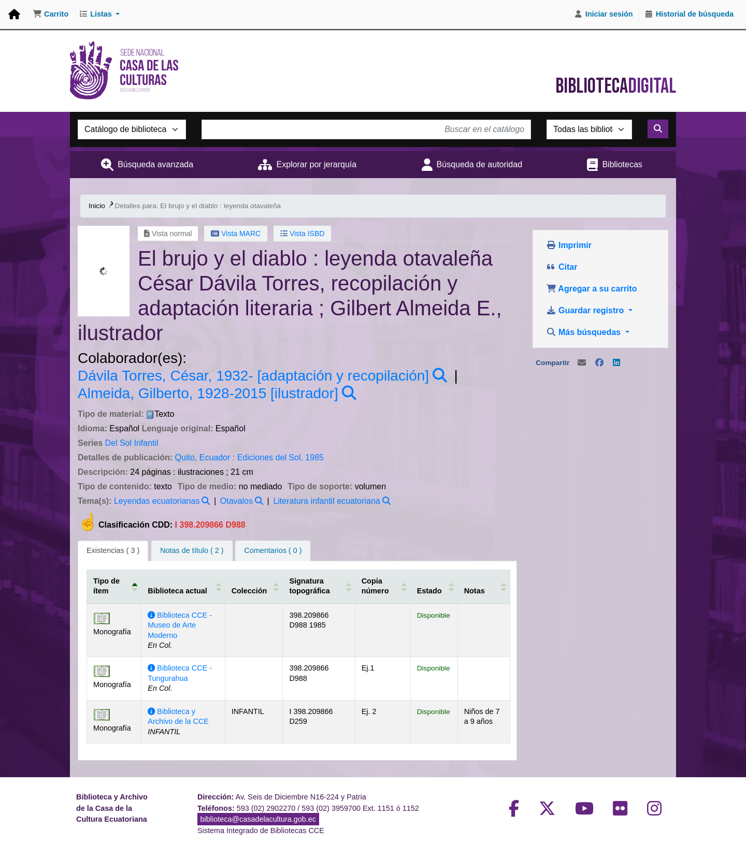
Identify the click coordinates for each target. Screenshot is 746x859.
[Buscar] (658, 129)
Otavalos (236, 501)
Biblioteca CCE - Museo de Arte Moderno (180, 625)
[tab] (191, 551)
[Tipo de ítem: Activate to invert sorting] (114, 586)
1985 (314, 457)
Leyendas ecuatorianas (156, 501)
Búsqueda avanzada (155, 164)
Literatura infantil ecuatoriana (326, 501)
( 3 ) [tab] (113, 550)
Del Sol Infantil (131, 443)
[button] (50, 14)
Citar (562, 267)
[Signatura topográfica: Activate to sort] (318, 586)
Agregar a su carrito (591, 288)
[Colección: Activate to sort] (253, 586)
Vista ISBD (302, 233)
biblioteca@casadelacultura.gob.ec (258, 819)
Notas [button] (473, 591)
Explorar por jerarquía (316, 164)
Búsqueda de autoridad (479, 164)
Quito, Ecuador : (205, 457)
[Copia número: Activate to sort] (382, 586)
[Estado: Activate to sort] (433, 586)
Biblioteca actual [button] (177, 591)
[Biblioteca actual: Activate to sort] (182, 586)
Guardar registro (586, 310)
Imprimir (569, 245)
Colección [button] (249, 591)
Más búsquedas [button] (584, 332)
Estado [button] (428, 591)
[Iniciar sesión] (603, 14)
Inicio (97, 206)
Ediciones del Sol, (270, 457)
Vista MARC (236, 233)
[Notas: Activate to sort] (482, 586)
